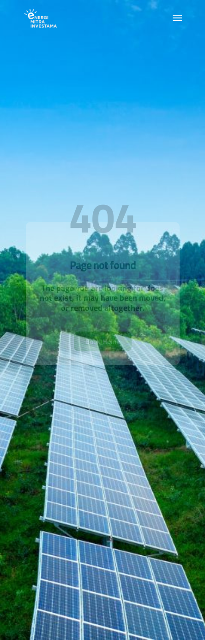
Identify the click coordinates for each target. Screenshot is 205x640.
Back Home (102, 350)
